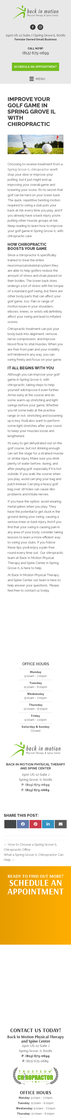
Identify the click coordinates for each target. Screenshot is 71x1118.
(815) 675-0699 (35, 53)
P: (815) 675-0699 (36, 785)
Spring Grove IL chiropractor (28, 169)
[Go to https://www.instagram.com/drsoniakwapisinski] (40, 27)
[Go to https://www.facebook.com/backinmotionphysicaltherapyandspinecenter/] (33, 27)
